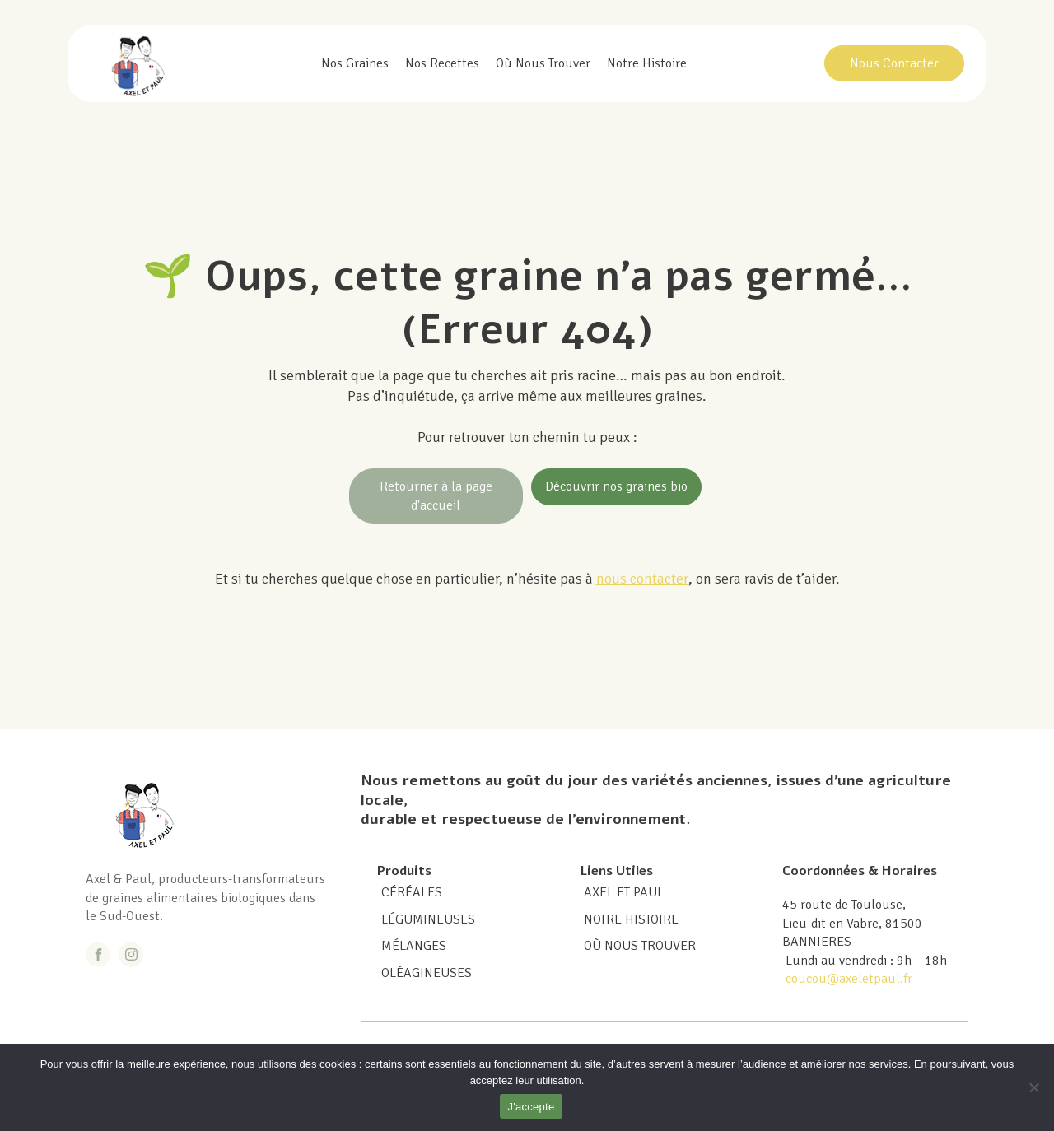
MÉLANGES (413, 946)
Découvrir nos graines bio (616, 486)
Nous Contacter (894, 63)
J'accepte (531, 1107)
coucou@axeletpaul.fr (849, 978)
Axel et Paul (624, 892)
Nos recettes (442, 63)
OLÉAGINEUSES (426, 973)
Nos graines (355, 63)
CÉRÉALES (411, 892)
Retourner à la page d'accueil (436, 495)
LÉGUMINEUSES (428, 919)
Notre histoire (647, 63)
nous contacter (642, 579)
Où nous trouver (543, 63)
